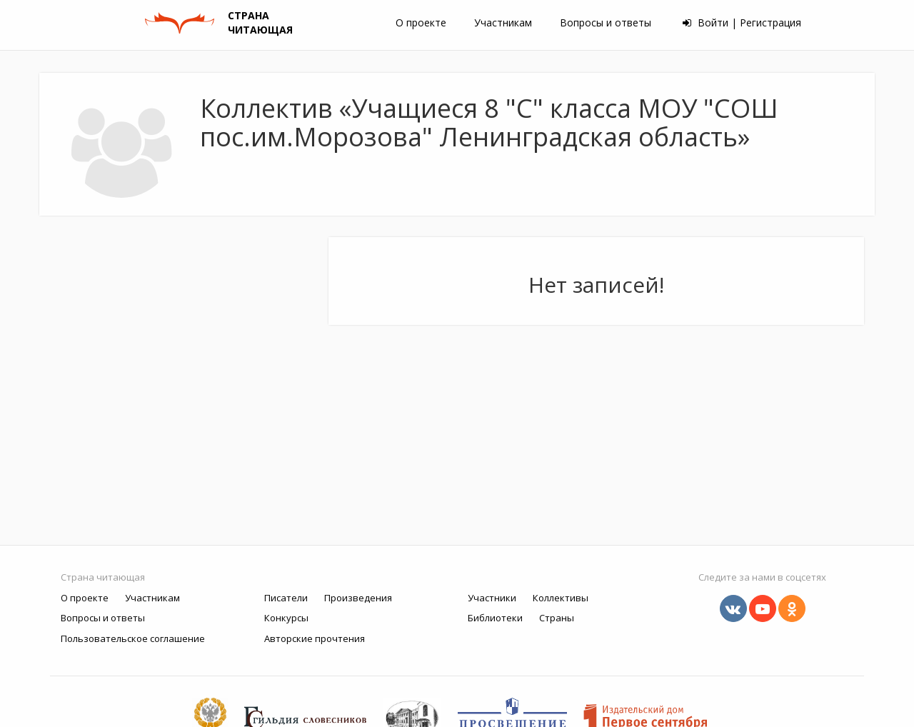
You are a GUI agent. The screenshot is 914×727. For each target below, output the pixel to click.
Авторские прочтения (314, 638)
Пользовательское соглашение (133, 638)
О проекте (421, 22)
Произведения (358, 597)
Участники (492, 597)
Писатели (286, 597)
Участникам (503, 22)
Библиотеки (495, 617)
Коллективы (560, 597)
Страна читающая (103, 577)
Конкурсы (286, 617)
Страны (556, 617)
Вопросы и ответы (605, 22)
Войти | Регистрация (742, 22)
